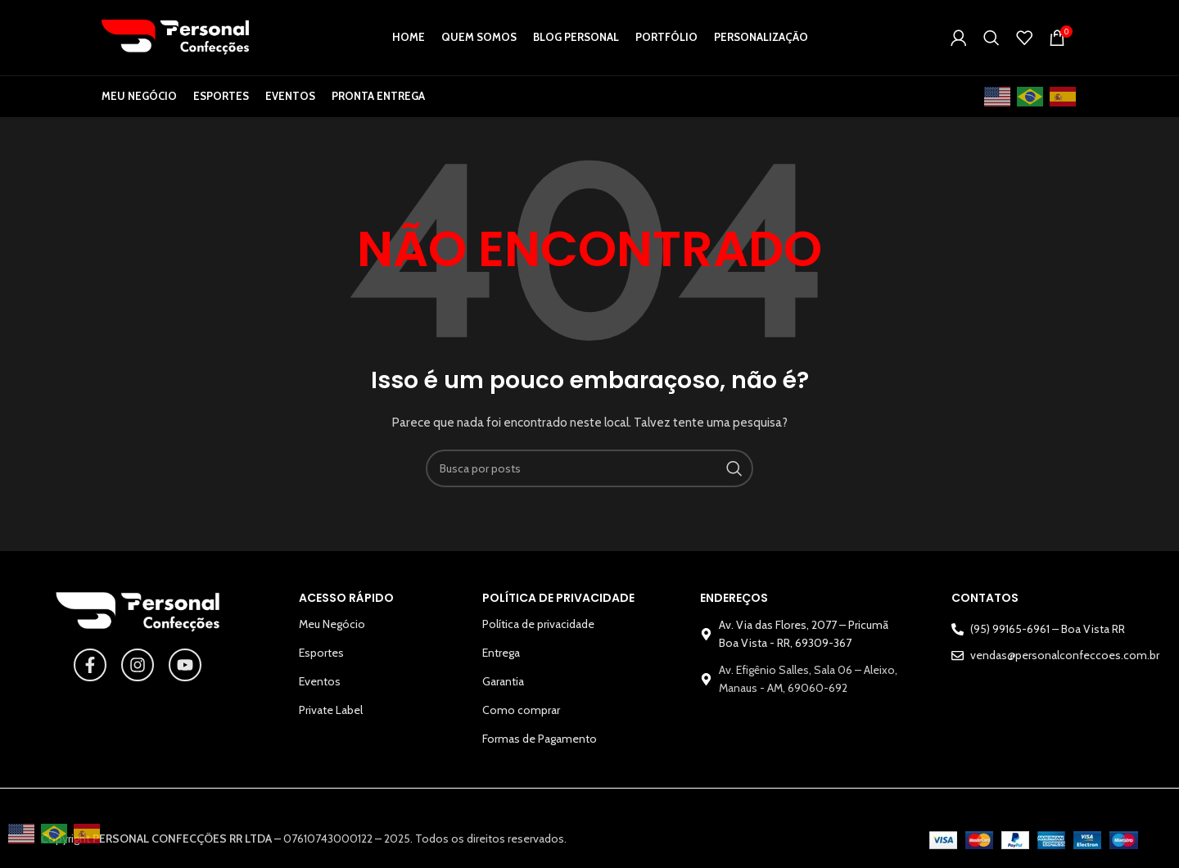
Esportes (321, 662)
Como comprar (521, 719)
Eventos (320, 691)
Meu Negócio (332, 633)
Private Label (331, 719)
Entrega (501, 662)
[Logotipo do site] (175, 41)
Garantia (503, 691)
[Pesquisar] (991, 42)
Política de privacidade (538, 633)
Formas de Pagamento (539, 748)
